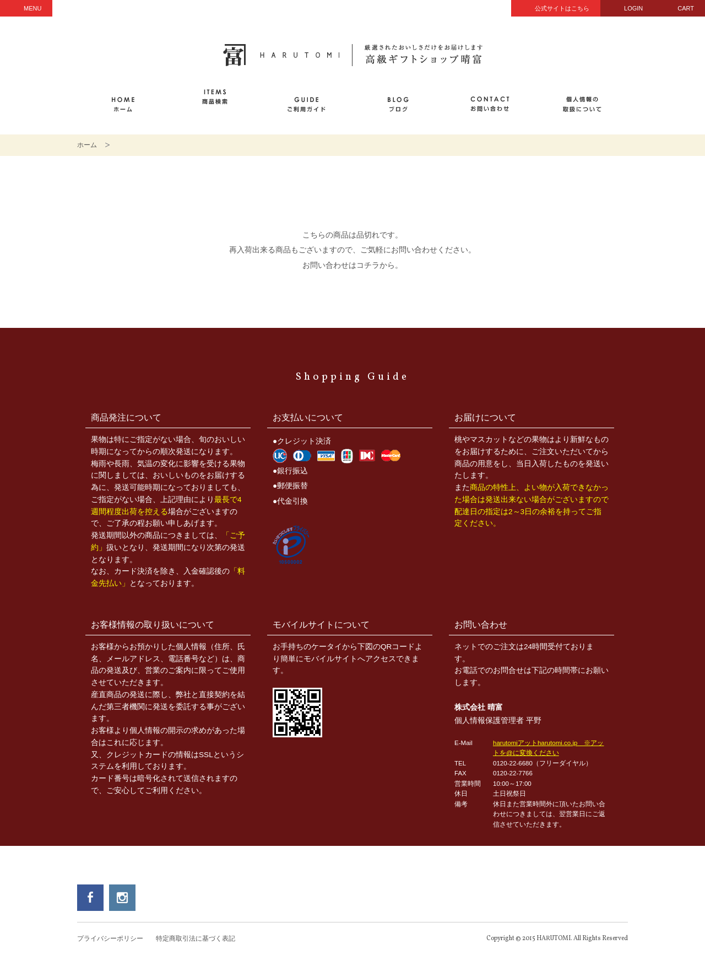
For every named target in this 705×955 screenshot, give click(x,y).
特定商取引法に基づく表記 (195, 938)
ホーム (87, 145)
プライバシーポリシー (110, 938)
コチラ (367, 265)
